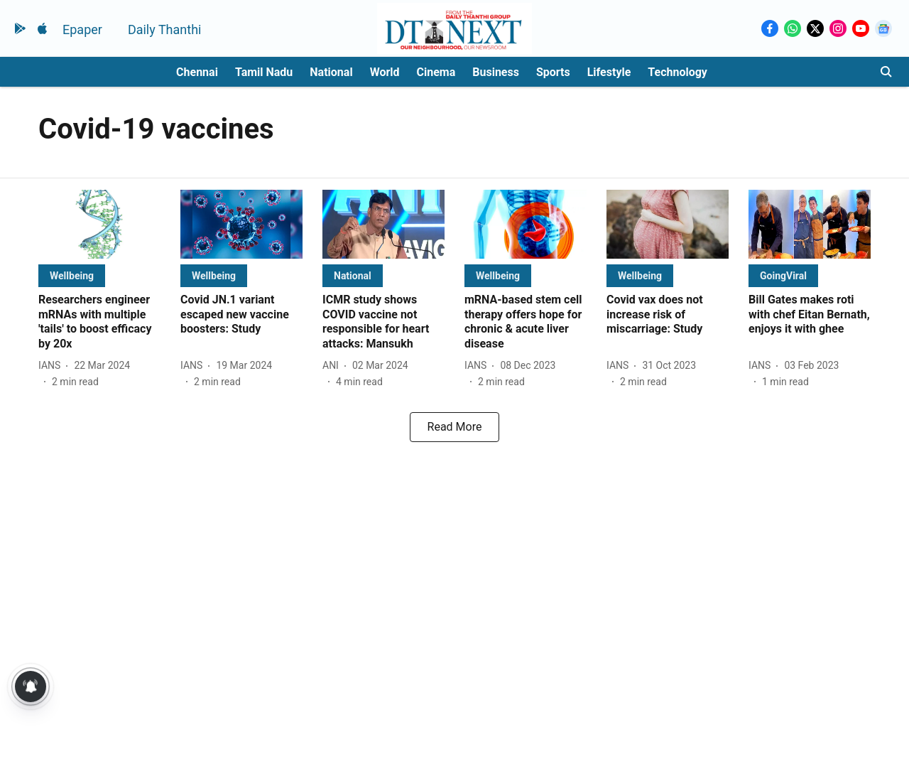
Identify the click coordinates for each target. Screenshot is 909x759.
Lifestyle (609, 72)
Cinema (436, 72)
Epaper (82, 29)
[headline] (99, 322)
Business (495, 72)
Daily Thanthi (165, 29)
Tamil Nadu (264, 72)
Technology (677, 72)
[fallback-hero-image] (99, 224)
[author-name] (52, 365)
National (331, 72)
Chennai (197, 72)
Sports (553, 72)
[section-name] (71, 275)
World (385, 72)
